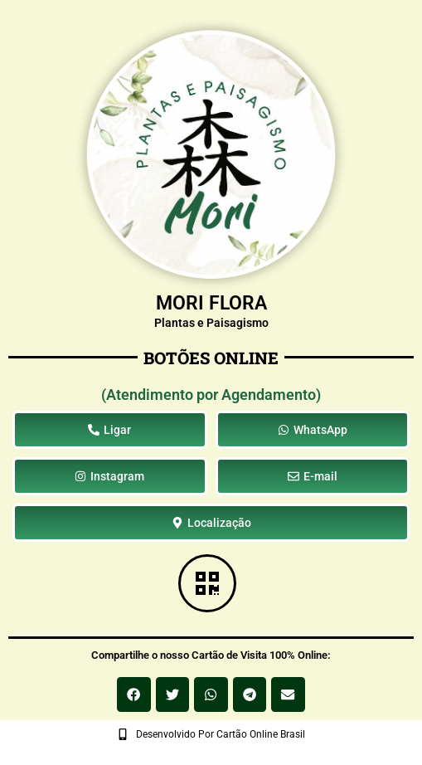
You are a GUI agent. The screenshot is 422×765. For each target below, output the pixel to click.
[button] (134, 694)
